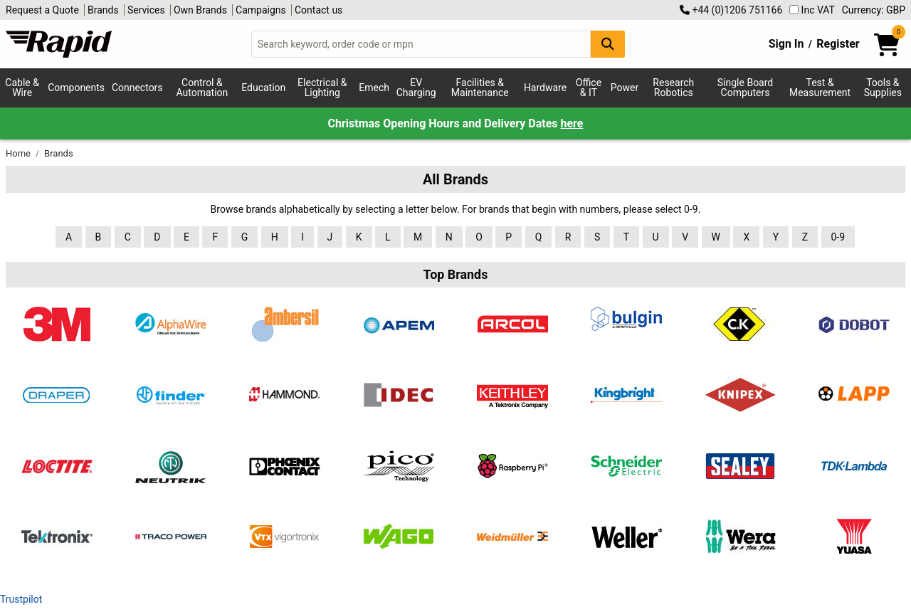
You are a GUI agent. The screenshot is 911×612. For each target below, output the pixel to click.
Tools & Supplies (883, 87)
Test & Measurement (820, 87)
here (572, 123)
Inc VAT (812, 10)
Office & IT (588, 87)
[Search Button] (608, 44)
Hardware (545, 87)
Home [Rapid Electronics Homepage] (19, 153)
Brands (103, 10)
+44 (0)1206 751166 (731, 10)
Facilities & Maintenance (480, 87)
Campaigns (261, 10)
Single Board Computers (745, 87)
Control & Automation (202, 87)
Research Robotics (673, 87)
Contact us (318, 10)
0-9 (838, 237)
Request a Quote (42, 10)
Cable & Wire (22, 87)
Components (76, 87)
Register (837, 44)
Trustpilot (21, 599)
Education (263, 87)
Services (146, 10)
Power (624, 87)
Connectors (137, 87)
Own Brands (200, 10)
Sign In (786, 44)
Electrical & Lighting (322, 87)
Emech (374, 87)
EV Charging (416, 87)
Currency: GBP (873, 10)
